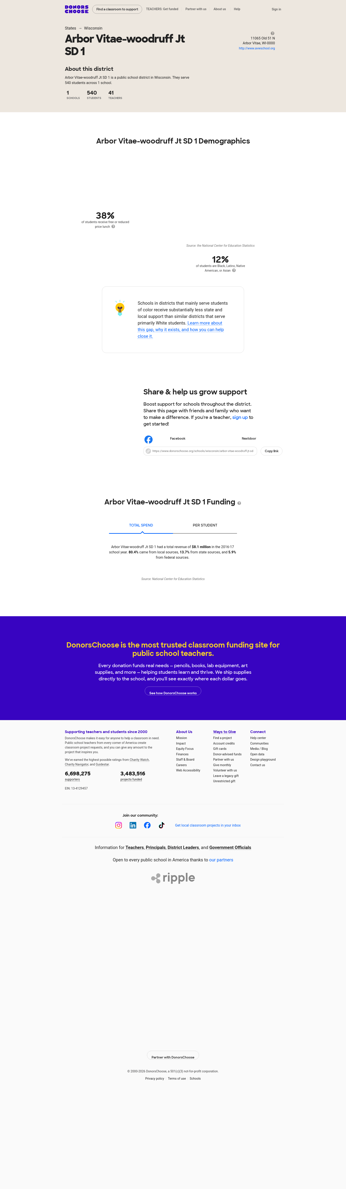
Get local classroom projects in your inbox (208, 921)
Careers (181, 861)
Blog (264, 844)
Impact (181, 839)
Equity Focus (185, 844)
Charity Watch (139, 855)
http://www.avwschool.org (257, 48)
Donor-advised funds (227, 850)
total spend (141, 525)
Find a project (222, 834)
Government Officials (230, 943)
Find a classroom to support (117, 9)
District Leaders (183, 943)
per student (205, 525)
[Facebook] (147, 921)
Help (237, 9)
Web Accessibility (188, 866)
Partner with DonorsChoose (173, 1148)
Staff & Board (185, 855)
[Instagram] (118, 921)
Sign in (276, 9)
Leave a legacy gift (226, 872)
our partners (221, 955)
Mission (181, 834)
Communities (259, 839)
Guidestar (102, 860)
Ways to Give (224, 827)
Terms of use (177, 1171)
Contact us (257, 861)
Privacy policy (154, 1171)
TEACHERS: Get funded (162, 9)
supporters (89, 871)
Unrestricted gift (224, 877)
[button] (212, 451)
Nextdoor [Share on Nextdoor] (236, 439)
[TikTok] (161, 921)
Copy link (271, 451)
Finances (182, 850)
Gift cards (220, 844)
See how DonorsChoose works (173, 787)
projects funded (145, 871)
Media (254, 844)
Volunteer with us (225, 866)
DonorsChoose (76, 9)
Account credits (224, 839)
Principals (156, 943)
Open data (257, 850)
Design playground (263, 855)
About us (220, 9)
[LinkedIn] (133, 921)
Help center (258, 834)
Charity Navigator (76, 860)
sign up (240, 417)
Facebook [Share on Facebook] (165, 439)
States (70, 28)
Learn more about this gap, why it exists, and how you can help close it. (181, 329)
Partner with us (196, 9)
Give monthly (222, 861)
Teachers (135, 943)
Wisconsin (93, 28)
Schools (195, 1171)
